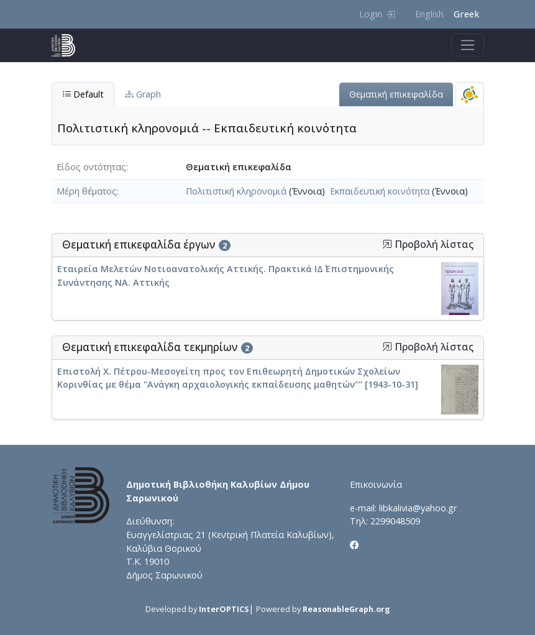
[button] (387, 244)
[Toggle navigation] (467, 45)
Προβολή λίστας (427, 244)
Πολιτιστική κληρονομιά (236, 191)
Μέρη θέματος (87, 191)
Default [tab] (83, 94)
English (429, 14)
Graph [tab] (143, 94)
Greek (466, 14)
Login (377, 14)
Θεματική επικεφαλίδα (396, 94)
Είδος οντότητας (91, 167)
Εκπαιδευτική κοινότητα (379, 191)
